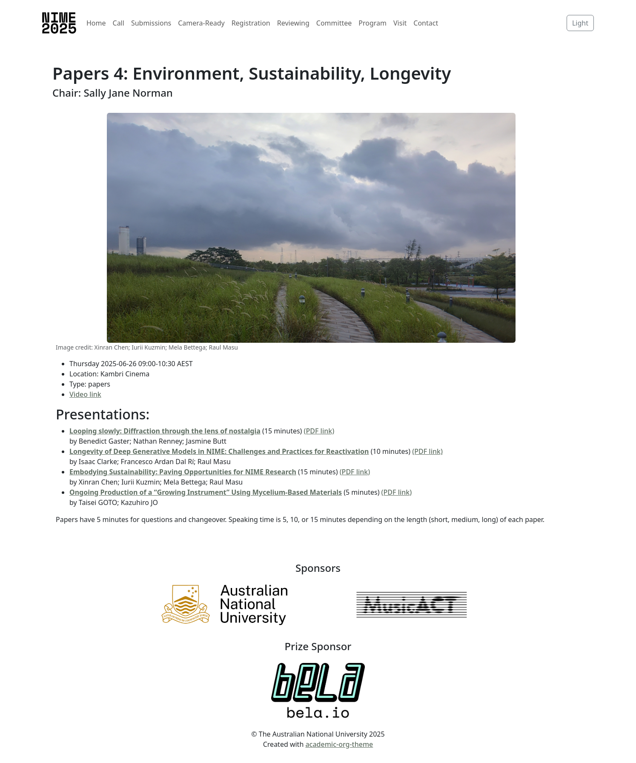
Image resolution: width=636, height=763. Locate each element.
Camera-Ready (201, 23)
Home (96, 23)
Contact (425, 23)
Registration (251, 23)
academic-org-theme (339, 744)
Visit (400, 23)
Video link (85, 394)
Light (580, 23)
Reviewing (293, 23)
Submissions (151, 23)
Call (118, 23)
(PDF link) (319, 431)
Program (372, 23)
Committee (334, 23)
